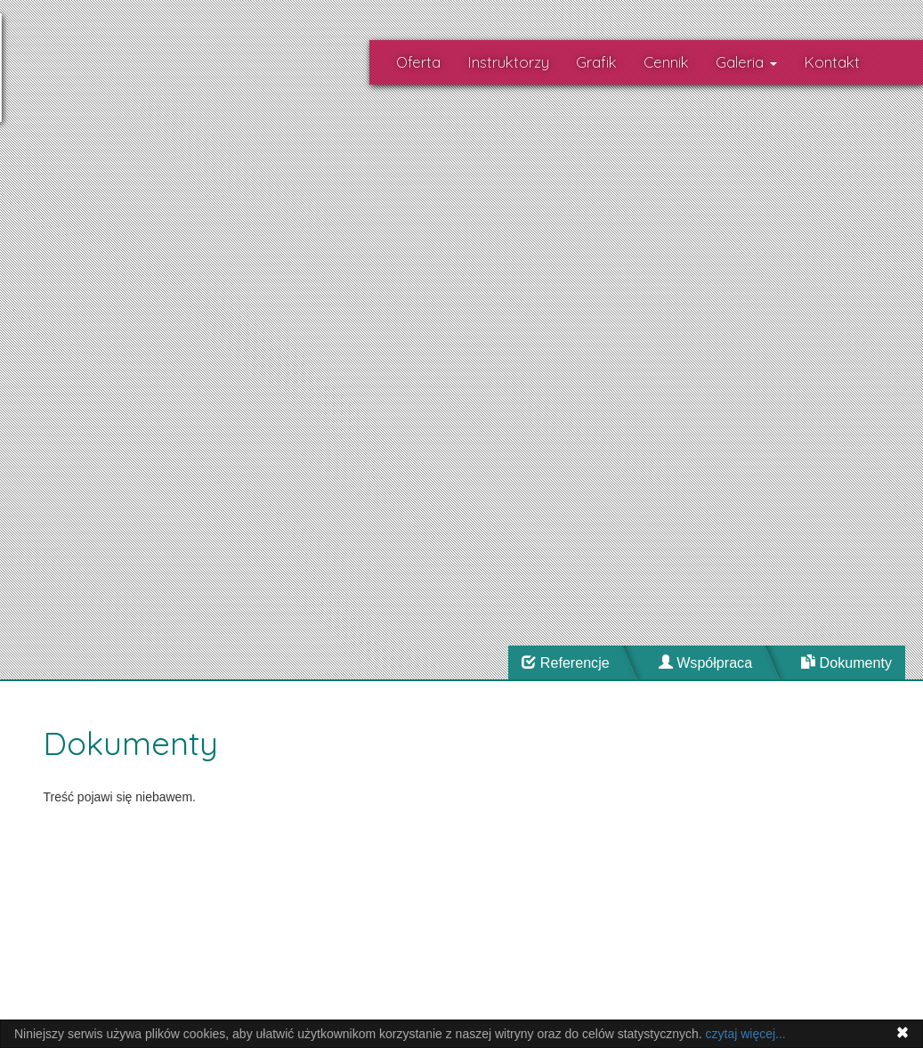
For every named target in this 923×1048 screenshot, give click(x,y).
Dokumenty (846, 662)
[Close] (902, 1032)
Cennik (666, 62)
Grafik (596, 62)
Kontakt (832, 62)
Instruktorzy (508, 62)
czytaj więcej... (746, 1034)
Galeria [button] (746, 62)
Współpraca (705, 662)
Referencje (565, 662)
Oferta (418, 62)
